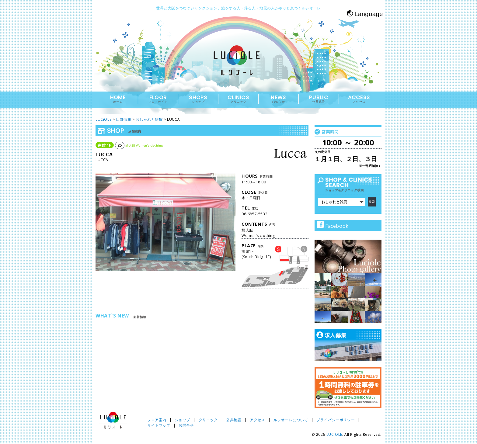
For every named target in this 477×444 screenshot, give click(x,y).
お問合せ (186, 425)
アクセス (257, 419)
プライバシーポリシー (335, 419)
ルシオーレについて (290, 419)
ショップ (182, 419)
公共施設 (233, 419)
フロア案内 (156, 419)
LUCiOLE (334, 434)
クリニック (208, 419)
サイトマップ (158, 425)
